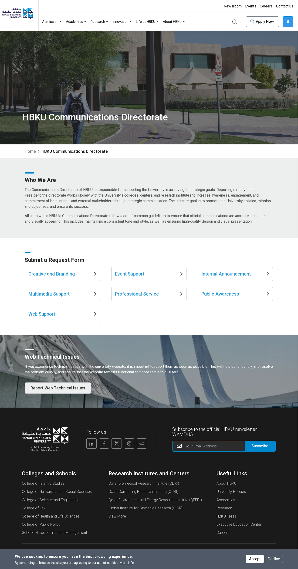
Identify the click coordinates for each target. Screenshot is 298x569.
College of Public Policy (41, 530)
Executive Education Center (239, 530)
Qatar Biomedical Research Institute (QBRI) (143, 489)
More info (127, 564)
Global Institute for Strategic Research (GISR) (145, 514)
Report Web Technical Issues (57, 394)
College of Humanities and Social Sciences (57, 497)
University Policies (231, 497)
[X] (117, 449)
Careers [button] (266, 6)
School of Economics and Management (54, 538)
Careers (223, 538)
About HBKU (227, 489)
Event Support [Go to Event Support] (149, 278)
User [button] (288, 21)
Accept (255, 560)
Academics (226, 506)
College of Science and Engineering (50, 506)
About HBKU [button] (172, 22)
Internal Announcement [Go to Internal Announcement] (235, 278)
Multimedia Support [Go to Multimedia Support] (62, 298)
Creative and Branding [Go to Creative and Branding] (62, 278)
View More (117, 522)
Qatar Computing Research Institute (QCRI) (143, 497)
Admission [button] (50, 22)
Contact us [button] (284, 6)
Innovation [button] (120, 22)
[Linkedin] (91, 449)
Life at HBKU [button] (145, 22)
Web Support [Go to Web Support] (62, 318)
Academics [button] (74, 22)
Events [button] (250, 6)
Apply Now (261, 22)
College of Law (34, 514)
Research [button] (98, 22)
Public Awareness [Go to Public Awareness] (235, 298)
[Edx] (142, 449)
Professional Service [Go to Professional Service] (149, 298)
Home (30, 151)
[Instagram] (129, 449)
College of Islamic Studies (43, 489)
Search (234, 21)
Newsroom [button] (233, 6)
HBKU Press (226, 522)
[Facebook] (104, 449)
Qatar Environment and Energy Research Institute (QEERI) (155, 506)
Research (224, 514)
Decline (274, 560)
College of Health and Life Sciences (51, 522)
